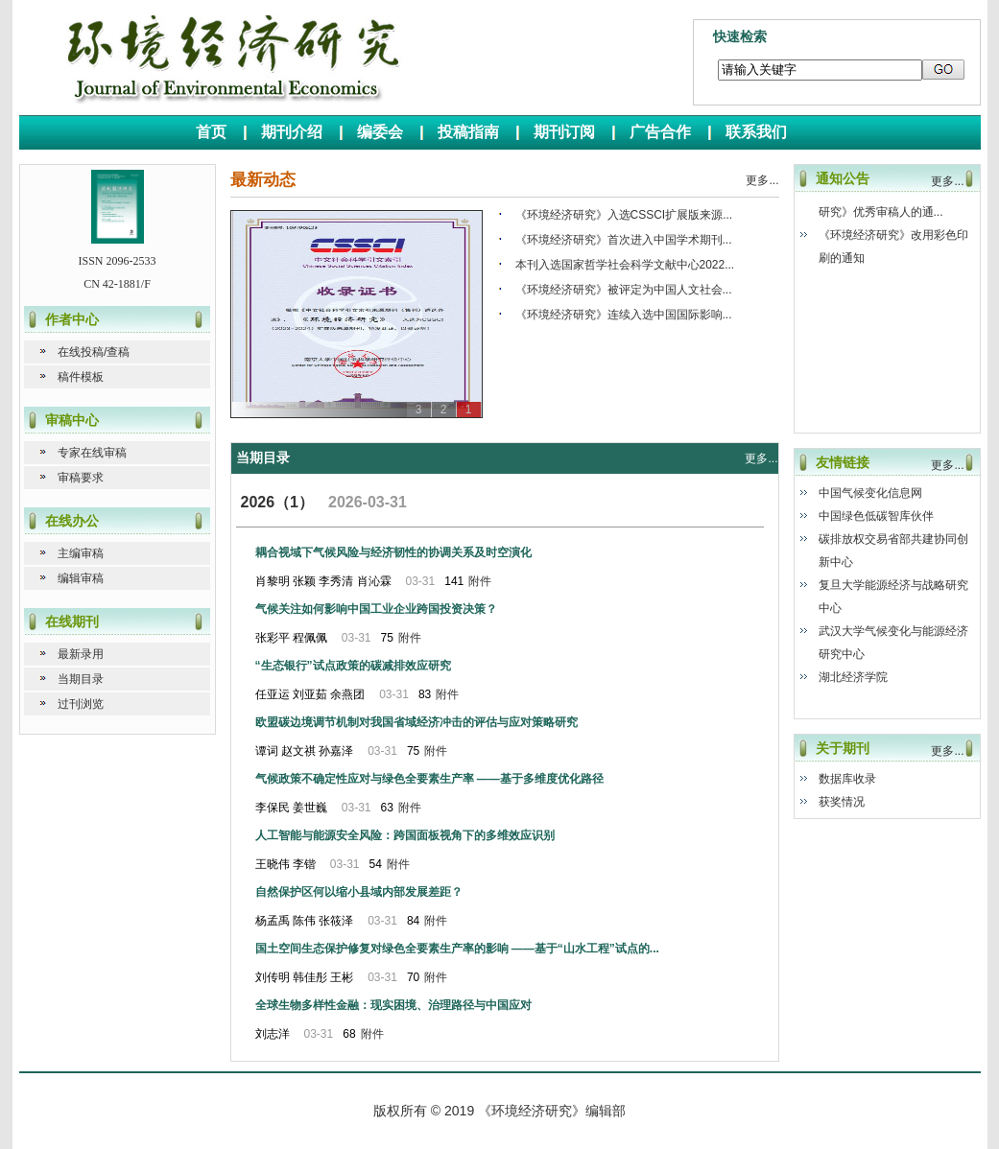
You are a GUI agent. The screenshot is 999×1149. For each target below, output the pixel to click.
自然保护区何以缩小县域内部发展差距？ (359, 892)
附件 (479, 581)
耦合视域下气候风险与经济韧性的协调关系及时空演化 (393, 552)
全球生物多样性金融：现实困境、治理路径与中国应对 (393, 1005)
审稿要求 (81, 477)
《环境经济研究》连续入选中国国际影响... (623, 314)
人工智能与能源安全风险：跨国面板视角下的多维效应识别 (405, 835)
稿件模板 (81, 377)
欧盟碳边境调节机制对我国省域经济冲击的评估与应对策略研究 (416, 722)
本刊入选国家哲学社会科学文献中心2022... (625, 264)
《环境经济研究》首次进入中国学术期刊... (623, 239)
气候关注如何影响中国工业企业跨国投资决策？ (376, 609)
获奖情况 (842, 802)
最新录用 (81, 654)
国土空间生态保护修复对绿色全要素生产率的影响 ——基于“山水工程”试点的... (457, 948)
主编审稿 (81, 553)
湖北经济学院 (853, 677)
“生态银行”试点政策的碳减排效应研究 (353, 665)
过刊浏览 (81, 704)
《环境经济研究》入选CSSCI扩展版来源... (624, 215)
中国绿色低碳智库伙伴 (876, 516)
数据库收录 (847, 779)
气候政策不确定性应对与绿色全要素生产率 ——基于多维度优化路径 (429, 779)
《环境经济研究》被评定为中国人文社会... (623, 289)
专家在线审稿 (92, 452)
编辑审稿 (81, 578)
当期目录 (81, 679)
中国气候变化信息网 (870, 493)
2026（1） (278, 502)
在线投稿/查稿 (94, 352)
